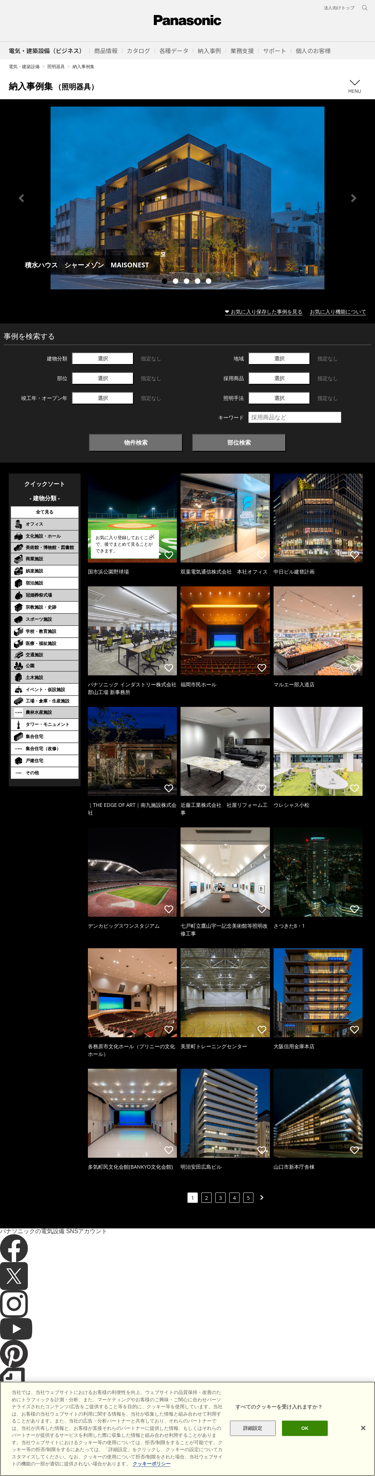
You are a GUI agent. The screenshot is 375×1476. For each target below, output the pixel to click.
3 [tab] (187, 282)
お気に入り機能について (338, 311)
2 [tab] (176, 282)
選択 (103, 358)
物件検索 (136, 442)
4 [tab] (198, 282)
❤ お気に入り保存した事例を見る (263, 311)
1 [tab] (165, 282)
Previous (21, 198)
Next (353, 198)
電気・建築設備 (24, 66)
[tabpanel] (187, 198)
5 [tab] (209, 282)
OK (305, 1443)
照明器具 (56, 66)
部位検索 (239, 442)
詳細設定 (253, 1443)
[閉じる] (363, 1443)
